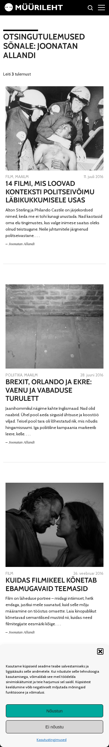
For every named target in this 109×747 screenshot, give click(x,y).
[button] (100, 651)
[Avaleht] (34, 9)
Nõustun (55, 710)
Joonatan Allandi (21, 244)
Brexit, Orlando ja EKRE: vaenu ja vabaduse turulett (49, 390)
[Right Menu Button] (101, 7)
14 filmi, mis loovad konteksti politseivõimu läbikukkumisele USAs (50, 191)
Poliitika (14, 375)
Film (9, 176)
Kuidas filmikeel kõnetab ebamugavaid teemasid (51, 584)
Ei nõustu (54, 726)
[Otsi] (90, 8)
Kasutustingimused (52, 739)
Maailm (22, 176)
